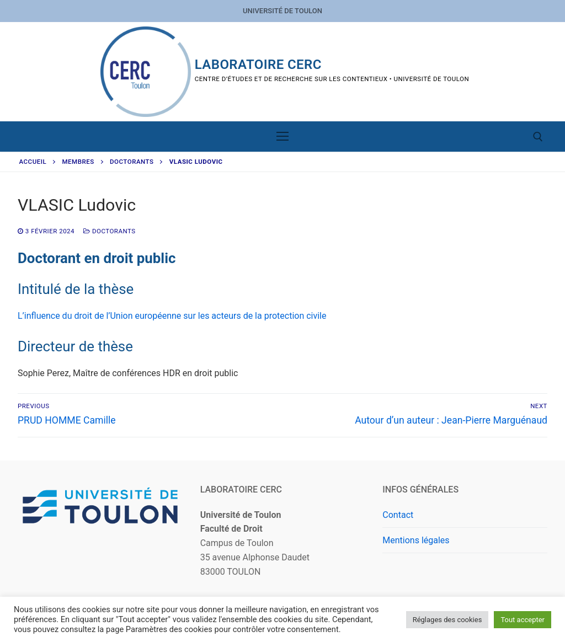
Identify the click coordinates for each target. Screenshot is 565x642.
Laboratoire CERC (258, 64)
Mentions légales (415, 540)
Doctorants (131, 161)
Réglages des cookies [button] (447, 620)
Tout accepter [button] (522, 620)
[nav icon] (282, 136)
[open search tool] (538, 137)
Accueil (33, 161)
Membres (78, 161)
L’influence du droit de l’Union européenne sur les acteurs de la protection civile (172, 316)
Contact (397, 515)
